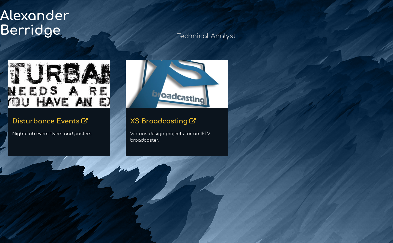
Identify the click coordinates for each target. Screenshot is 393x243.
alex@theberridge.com (358, 30)
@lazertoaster (368, 69)
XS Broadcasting (194, 121)
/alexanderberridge (362, 56)
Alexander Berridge (73, 23)
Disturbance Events (81, 121)
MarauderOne (368, 43)
